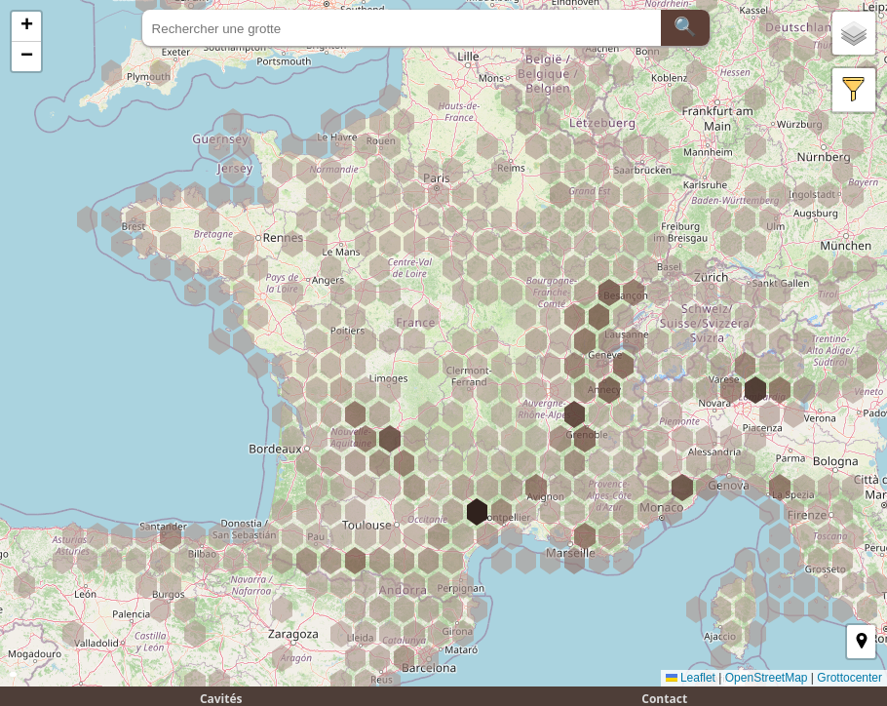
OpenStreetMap (766, 678)
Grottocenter (849, 678)
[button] (26, 27)
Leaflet (690, 678)
